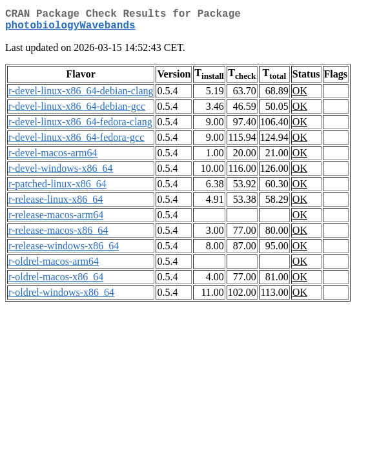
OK (299, 95)
